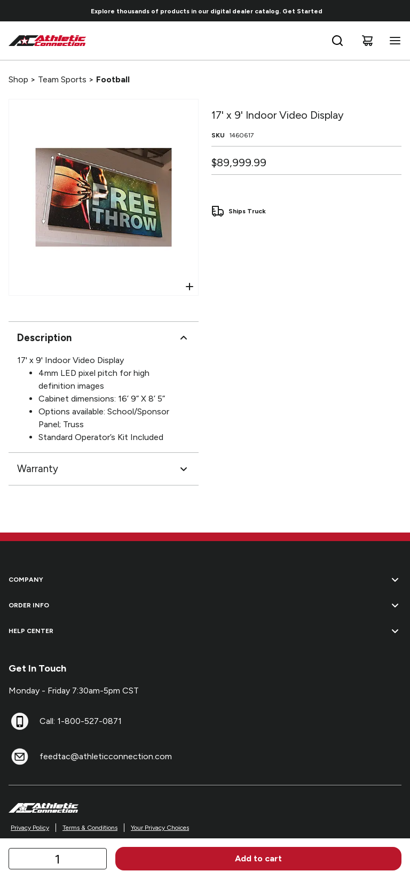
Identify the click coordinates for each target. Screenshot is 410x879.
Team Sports (62, 79)
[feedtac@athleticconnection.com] (20, 756)
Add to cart (258, 858)
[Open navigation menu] (392, 40)
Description (103, 337)
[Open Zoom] (189, 286)
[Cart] (367, 40)
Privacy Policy (30, 827)
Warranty (103, 468)
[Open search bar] (337, 40)
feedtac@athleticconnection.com (106, 756)
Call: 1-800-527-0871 (81, 721)
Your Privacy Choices (160, 827)
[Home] (47, 40)
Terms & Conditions (89, 827)
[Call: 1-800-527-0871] (20, 721)
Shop (18, 79)
